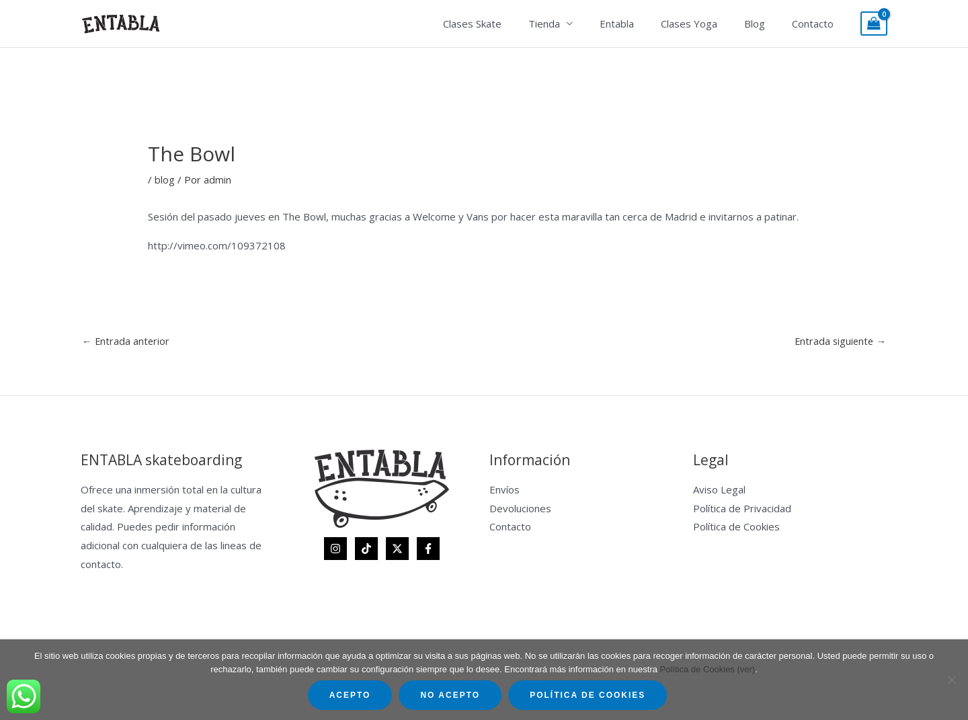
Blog (764, 23)
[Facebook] (428, 549)
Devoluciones (520, 509)
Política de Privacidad (742, 509)
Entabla (640, 23)
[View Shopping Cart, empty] (873, 23)
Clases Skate (509, 23)
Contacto (816, 23)
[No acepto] (951, 679)
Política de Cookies (736, 527)
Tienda (574, 23)
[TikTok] (366, 549)
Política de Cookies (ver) (708, 669)
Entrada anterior (126, 341)
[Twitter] (397, 549)
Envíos (504, 490)
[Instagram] (335, 549)
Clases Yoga (706, 23)
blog (165, 179)
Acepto (350, 695)
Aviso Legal (719, 490)
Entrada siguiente (839, 341)
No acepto (450, 695)
